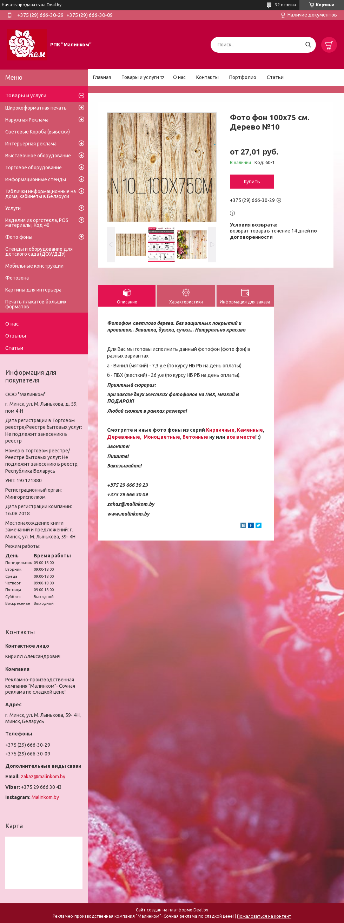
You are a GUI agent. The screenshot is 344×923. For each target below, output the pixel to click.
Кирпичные (220, 430)
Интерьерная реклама (31, 143)
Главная (102, 77)
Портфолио (242, 77)
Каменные (250, 430)
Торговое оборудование (33, 167)
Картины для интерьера (33, 290)
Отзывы (15, 336)
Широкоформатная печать (36, 108)
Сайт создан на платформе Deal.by (172, 910)
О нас (179, 77)
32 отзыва (285, 4)
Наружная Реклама (26, 120)
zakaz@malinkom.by (43, 776)
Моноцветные (162, 437)
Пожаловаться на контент (264, 916)
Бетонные (195, 437)
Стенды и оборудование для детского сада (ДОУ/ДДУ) (39, 251)
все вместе (240, 437)
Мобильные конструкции (34, 266)
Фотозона (17, 278)
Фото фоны (18, 237)
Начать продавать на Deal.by (31, 4)
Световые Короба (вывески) (37, 132)
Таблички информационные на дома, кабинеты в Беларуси (40, 194)
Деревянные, (125, 437)
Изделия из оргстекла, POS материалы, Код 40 (36, 222)
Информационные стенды (35, 179)
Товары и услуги (140, 77)
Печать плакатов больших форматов (35, 304)
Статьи (275, 77)
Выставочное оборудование (38, 155)
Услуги (13, 208)
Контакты (207, 77)
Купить (252, 181)
